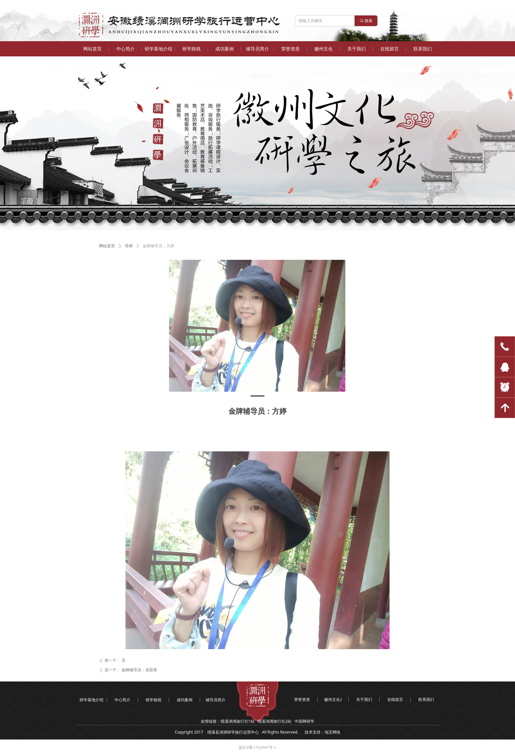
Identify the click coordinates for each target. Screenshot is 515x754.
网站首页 (107, 246)
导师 (129, 246)
